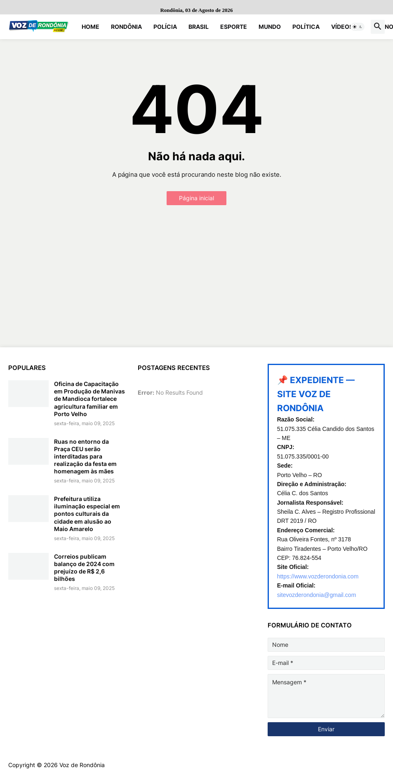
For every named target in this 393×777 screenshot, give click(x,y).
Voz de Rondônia (82, 764)
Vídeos (342, 26)
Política (306, 26)
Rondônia (126, 26)
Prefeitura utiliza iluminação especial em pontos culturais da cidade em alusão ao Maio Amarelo (87, 513)
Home (90, 26)
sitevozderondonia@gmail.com (316, 595)
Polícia (165, 26)
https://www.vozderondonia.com (318, 576)
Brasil (198, 26)
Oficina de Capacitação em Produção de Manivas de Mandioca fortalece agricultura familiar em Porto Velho (89, 398)
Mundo (270, 26)
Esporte (233, 26)
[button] (358, 27)
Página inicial (196, 197)
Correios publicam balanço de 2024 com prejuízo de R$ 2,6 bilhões (84, 568)
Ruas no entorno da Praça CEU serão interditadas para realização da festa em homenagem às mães (85, 456)
